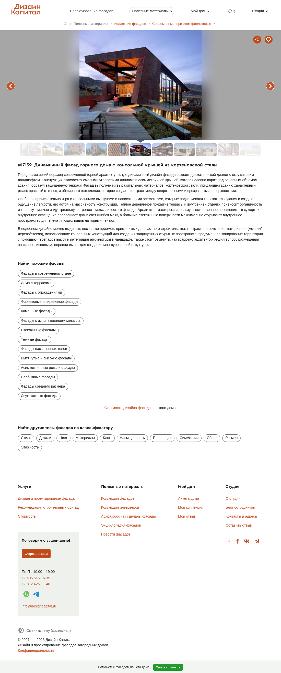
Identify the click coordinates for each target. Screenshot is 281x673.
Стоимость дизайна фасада (127, 408)
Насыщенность (132, 438)
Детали (45, 438)
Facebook (237, 541)
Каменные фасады (36, 311)
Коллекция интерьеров (120, 507)
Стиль (26, 438)
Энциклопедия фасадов (121, 525)
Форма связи (36, 554)
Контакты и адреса (241, 516)
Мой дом (198, 11)
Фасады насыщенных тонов (44, 349)
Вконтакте (246, 541)
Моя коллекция (190, 507)
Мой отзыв (187, 516)
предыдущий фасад (11, 86)
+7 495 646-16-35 (36, 578)
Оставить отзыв (239, 525)
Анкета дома (188, 498)
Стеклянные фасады (38, 330)
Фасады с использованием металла (50, 320)
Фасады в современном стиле (46, 273)
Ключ (107, 438)
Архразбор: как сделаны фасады (128, 516)
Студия (258, 11)
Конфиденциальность (36, 650)
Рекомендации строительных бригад (48, 507)
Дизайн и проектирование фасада (46, 498)
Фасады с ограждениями (41, 292)
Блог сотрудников (240, 507)
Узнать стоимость (168, 667)
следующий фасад (270, 86)
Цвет (63, 438)
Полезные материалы (150, 11)
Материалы (85, 438)
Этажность (30, 447)
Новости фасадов (116, 534)
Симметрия (189, 438)
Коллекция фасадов (118, 498)
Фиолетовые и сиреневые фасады (49, 302)
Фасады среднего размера (43, 386)
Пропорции (162, 438)
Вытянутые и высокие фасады (46, 358)
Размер (231, 438)
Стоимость (27, 516)
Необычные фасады (38, 377)
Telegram (257, 541)
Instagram (229, 541)
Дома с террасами (36, 283)
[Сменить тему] (44, 630)
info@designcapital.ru (39, 606)
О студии (233, 498)
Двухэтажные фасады (39, 396)
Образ (212, 438)
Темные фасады (34, 339)
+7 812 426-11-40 (36, 584)
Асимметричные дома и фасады (48, 368)
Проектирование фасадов (91, 11)
